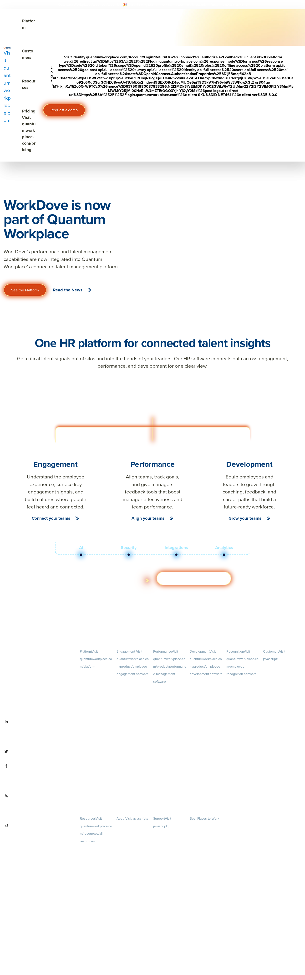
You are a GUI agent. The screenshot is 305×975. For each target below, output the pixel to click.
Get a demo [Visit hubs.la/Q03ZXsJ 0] (194, 578)
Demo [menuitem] (96, 682)
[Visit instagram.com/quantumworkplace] (38, 836)
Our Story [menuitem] (133, 881)
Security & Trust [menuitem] (163, 859)
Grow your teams (245, 518)
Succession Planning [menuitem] (203, 721)
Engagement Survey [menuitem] (130, 682)
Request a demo (64, 110)
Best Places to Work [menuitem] (204, 818)
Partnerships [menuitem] (125, 929)
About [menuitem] (132, 818)
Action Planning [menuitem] (127, 707)
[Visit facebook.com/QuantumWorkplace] (38, 777)
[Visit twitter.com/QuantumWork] (37, 755)
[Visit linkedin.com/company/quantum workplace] (38, 733)
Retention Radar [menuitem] (127, 716)
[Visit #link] (240, 5)
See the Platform (25, 290)
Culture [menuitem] (133, 857)
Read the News (67, 290)
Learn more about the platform (108, 580)
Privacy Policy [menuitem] (162, 834)
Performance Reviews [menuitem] (167, 766)
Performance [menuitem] (169, 666)
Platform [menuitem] (96, 659)
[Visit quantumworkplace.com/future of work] (38, 807)
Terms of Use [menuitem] (162, 842)
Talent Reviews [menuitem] (200, 713)
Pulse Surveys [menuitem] (126, 699)
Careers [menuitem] (133, 834)
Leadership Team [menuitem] (128, 897)
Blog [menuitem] (96, 856)
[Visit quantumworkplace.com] (7, 85)
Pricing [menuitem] (96, 705)
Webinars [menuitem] (96, 888)
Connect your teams (51, 518)
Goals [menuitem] (169, 704)
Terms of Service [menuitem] (164, 851)
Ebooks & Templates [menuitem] (93, 872)
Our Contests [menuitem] (198, 826)
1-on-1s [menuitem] (169, 790)
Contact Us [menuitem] (133, 945)
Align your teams (148, 518)
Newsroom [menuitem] (133, 913)
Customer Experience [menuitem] (277, 683)
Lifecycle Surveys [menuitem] (128, 690)
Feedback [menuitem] (169, 743)
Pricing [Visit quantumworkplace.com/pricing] (29, 130)
